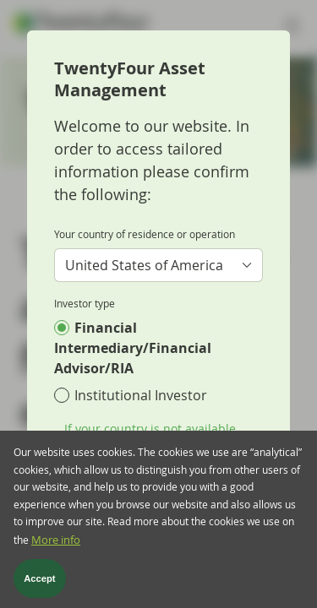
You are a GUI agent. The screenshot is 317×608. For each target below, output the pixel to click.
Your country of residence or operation (144, 234)
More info (55, 552)
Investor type (84, 303)
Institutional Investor (140, 395)
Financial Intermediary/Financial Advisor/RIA (132, 347)
